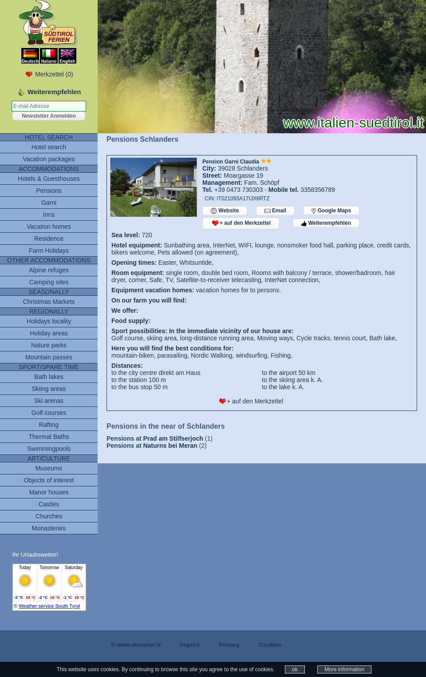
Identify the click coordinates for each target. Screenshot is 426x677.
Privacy (229, 644)
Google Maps (331, 210)
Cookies (270, 644)
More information (344, 669)
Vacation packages (49, 159)
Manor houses (49, 492)
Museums (49, 468)
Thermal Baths (48, 436)
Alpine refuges (49, 270)
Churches (49, 516)
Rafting (49, 424)
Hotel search (49, 147)
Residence (48, 238)
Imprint (190, 644)
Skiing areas (49, 388)
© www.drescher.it (136, 644)
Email (275, 210)
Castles (49, 504)
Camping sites (49, 282)
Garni (48, 202)
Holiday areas (49, 333)
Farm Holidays (49, 250)
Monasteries (49, 528)
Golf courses (49, 412)
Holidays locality (49, 321)
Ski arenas (48, 400)
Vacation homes (49, 226)
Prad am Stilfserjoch (173, 438)
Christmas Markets (49, 301)
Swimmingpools (49, 448)
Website (225, 210)
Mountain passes (48, 357)
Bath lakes (48, 376)
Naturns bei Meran (170, 445)
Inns (49, 214)
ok (295, 669)
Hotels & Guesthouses (48, 178)
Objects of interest (49, 480)
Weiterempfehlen (326, 223)
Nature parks (49, 345)
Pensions (49, 190)
